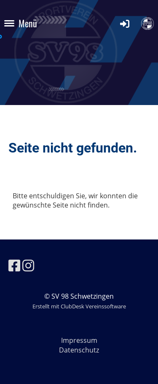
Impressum (79, 340)
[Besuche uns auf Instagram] (28, 265)
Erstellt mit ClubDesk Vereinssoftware (79, 306)
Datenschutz (79, 350)
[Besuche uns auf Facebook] (14, 265)
